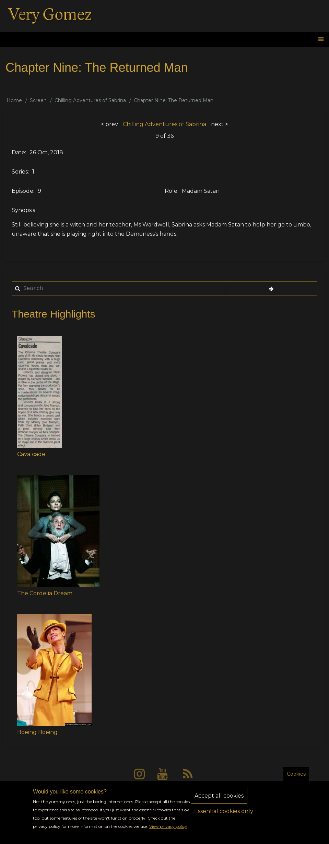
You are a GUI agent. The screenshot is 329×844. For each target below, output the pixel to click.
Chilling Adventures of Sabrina (90, 100)
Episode (22, 191)
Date (18, 152)
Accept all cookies (219, 800)
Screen (38, 100)
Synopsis (23, 210)
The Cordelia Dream (44, 593)
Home (14, 100)
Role (171, 191)
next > (219, 124)
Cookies (296, 778)
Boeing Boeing (37, 732)
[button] (39, 392)
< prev (109, 124)
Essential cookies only (223, 815)
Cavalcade (31, 454)
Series (20, 171)
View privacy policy (168, 831)
